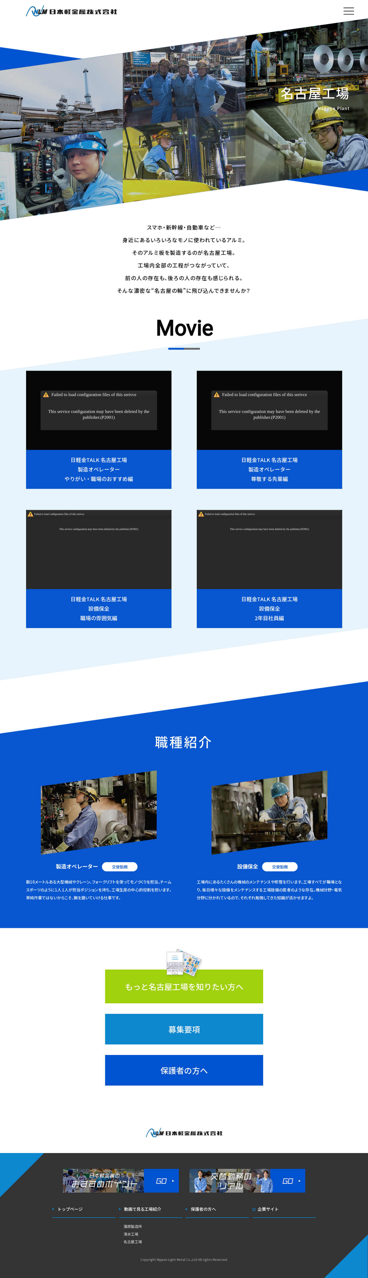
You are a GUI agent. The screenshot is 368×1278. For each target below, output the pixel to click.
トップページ (70, 1209)
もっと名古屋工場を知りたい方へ (184, 986)
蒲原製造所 (133, 1226)
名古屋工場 (133, 1241)
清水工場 (131, 1234)
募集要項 (184, 1029)
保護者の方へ (184, 1070)
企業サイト (268, 1209)
